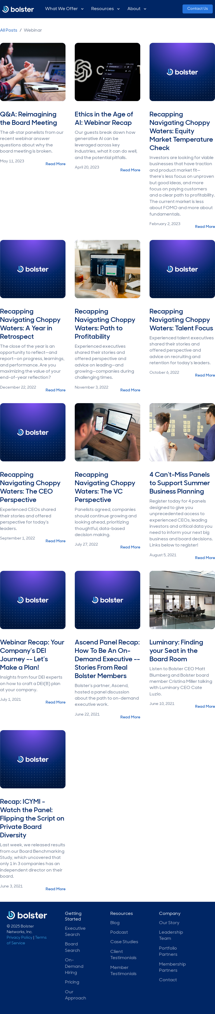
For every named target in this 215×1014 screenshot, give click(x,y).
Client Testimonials (123, 955)
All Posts (8, 30)
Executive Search (75, 931)
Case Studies (124, 942)
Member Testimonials (123, 971)
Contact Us (197, 9)
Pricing (72, 982)
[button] (65, 9)
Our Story (169, 923)
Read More (56, 164)
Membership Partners (172, 967)
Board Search (72, 947)
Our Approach (75, 995)
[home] (18, 10)
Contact (168, 980)
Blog (115, 923)
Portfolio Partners (168, 951)
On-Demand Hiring (74, 966)
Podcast (119, 932)
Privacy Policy (19, 938)
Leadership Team (171, 935)
